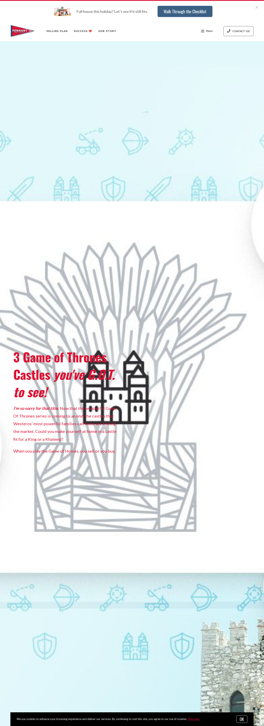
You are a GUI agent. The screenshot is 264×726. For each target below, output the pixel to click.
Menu (207, 31)
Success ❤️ (83, 31)
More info (194, 719)
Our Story (107, 31)
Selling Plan (57, 31)
